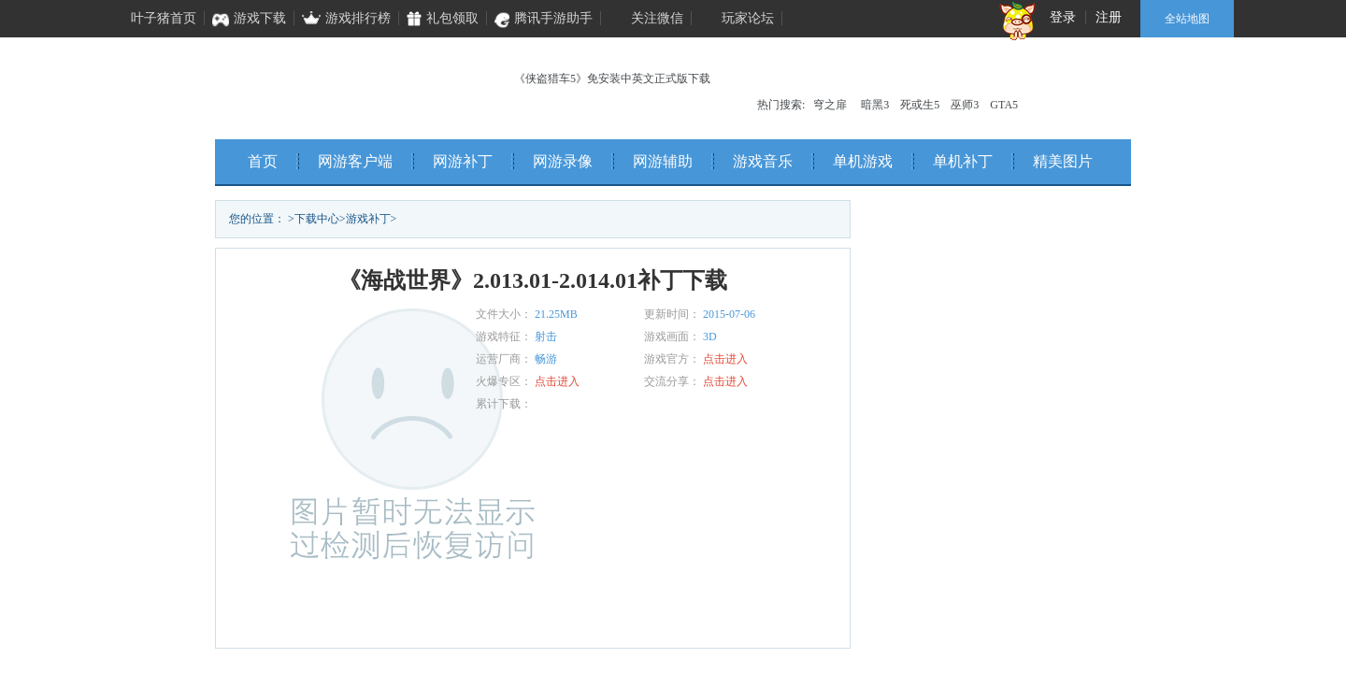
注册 (1108, 17)
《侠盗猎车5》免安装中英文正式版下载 (612, 78)
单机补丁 (963, 161)
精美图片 (1063, 161)
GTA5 (1004, 104)
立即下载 (364, 616)
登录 (1063, 17)
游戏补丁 (368, 218)
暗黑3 (875, 104)
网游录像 (563, 161)
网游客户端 (355, 161)
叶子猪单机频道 (337, 83)
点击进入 (725, 358)
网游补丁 (463, 161)
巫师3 (965, 104)
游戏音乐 (763, 161)
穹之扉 (830, 104)
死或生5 (919, 104)
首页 (263, 161)
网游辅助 (663, 161)
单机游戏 (863, 161)
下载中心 (316, 218)
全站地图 (1187, 18)
